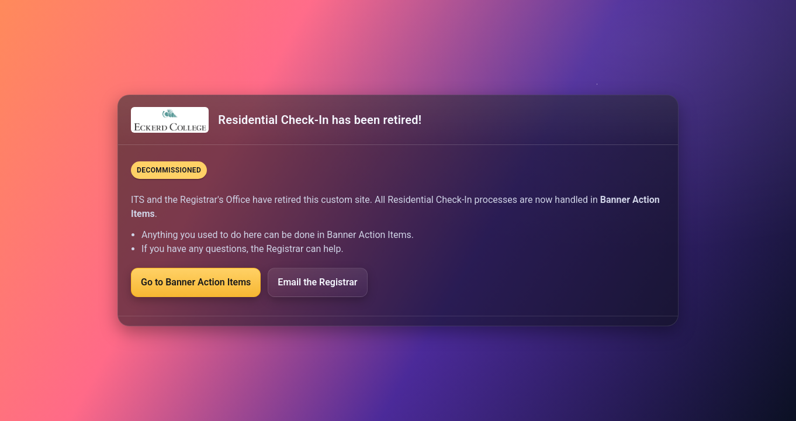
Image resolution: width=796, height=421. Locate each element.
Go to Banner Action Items (196, 282)
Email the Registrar (317, 282)
